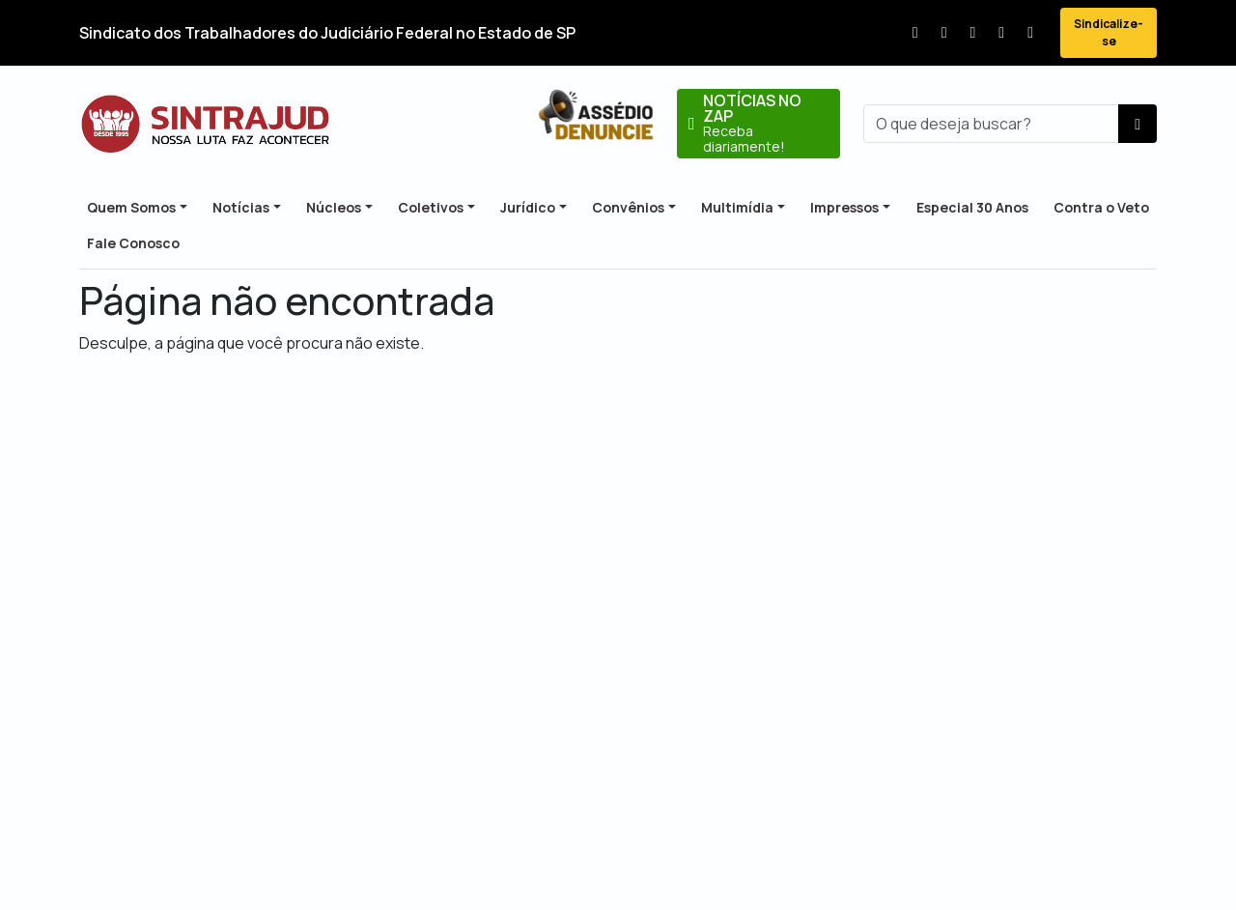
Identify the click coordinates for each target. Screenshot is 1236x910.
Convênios (628, 207)
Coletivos (431, 207)
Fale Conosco (133, 243)
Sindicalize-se (1108, 32)
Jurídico (527, 207)
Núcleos (333, 207)
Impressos (844, 207)
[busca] (991, 123)
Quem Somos (131, 207)
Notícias (240, 207)
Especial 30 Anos (972, 207)
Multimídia (737, 207)
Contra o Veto (1101, 207)
